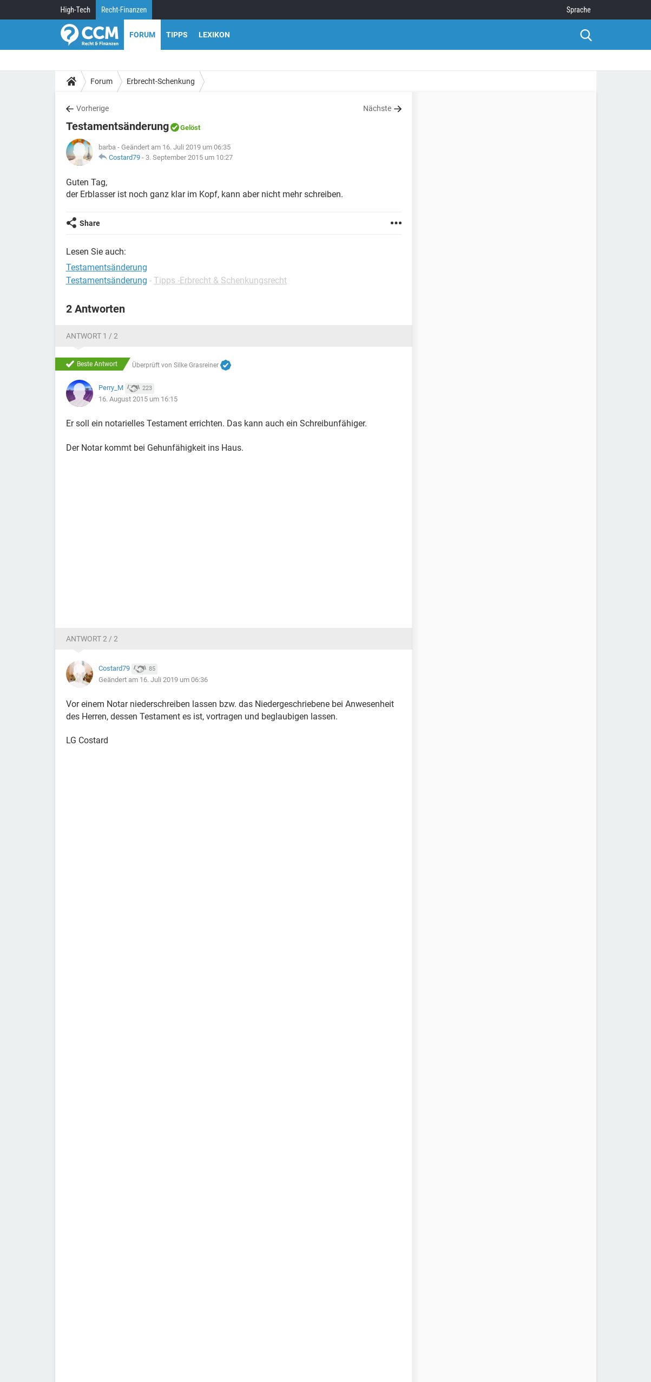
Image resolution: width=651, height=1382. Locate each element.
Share (90, 223)
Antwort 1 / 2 (92, 336)
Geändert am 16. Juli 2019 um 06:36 (153, 680)
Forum (142, 34)
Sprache (579, 9)
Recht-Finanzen (124, 9)
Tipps (177, 34)
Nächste (377, 108)
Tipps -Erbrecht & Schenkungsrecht (220, 280)
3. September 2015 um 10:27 (189, 157)
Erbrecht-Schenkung (161, 81)
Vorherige (92, 108)
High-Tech (75, 9)
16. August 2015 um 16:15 (137, 399)
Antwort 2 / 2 (92, 638)
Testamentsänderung (106, 280)
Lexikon (214, 34)
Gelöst (190, 128)
